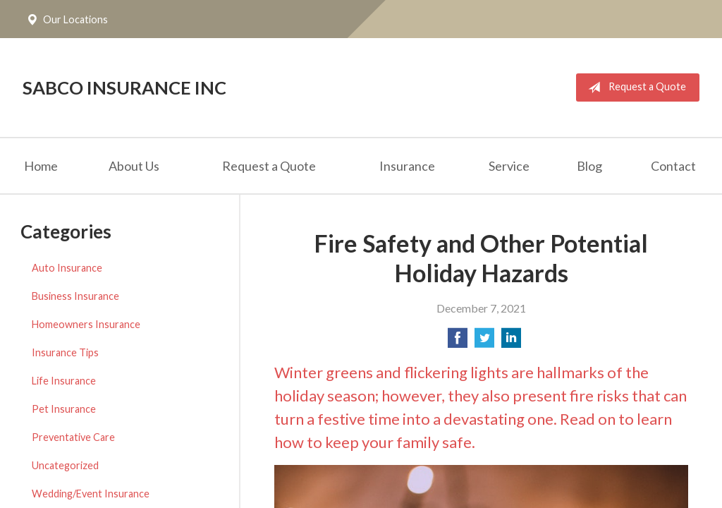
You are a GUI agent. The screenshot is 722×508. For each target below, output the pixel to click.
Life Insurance (64, 381)
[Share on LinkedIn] (511, 342)
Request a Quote (634, 87)
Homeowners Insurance (86, 324)
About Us (134, 166)
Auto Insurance (67, 268)
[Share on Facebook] (457, 342)
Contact (673, 166)
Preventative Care (73, 437)
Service (509, 166)
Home (41, 166)
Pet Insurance (64, 409)
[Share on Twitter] (484, 342)
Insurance (407, 166)
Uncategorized (65, 465)
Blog (589, 166)
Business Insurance (75, 296)
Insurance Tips (65, 352)
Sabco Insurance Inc (124, 87)
